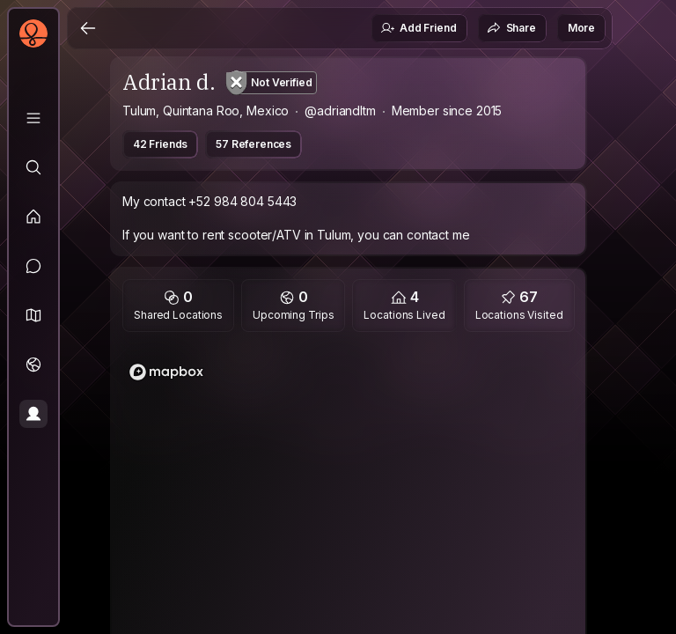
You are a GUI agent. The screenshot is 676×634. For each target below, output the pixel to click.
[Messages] (33, 266)
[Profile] (33, 414)
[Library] (33, 118)
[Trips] (33, 364)
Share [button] (511, 28)
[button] (33, 315)
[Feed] (33, 217)
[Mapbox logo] (166, 372)
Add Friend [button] (418, 28)
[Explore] (33, 167)
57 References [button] (253, 144)
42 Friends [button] (160, 144)
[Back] (88, 28)
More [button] (581, 27)
